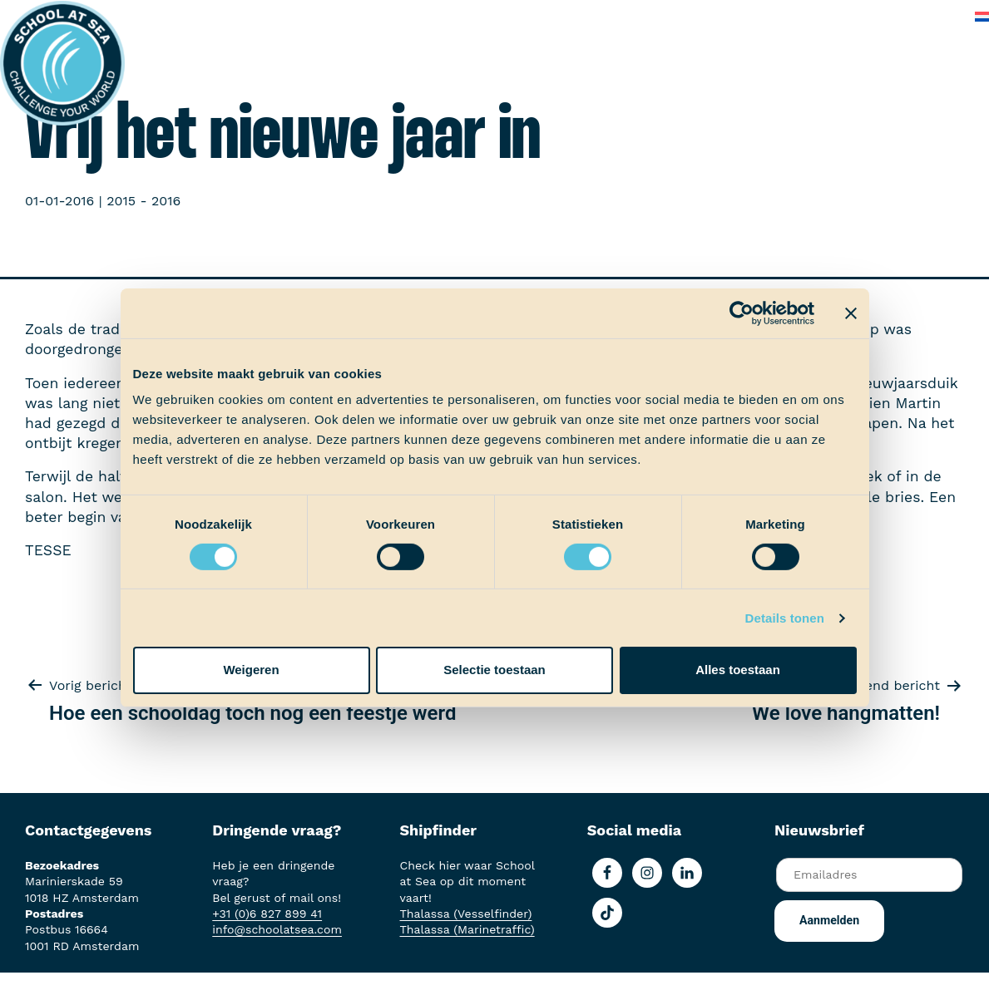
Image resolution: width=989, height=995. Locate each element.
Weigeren (251, 670)
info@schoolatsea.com (277, 929)
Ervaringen (404, 16)
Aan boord (316, 16)
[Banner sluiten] (851, 312)
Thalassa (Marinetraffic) (467, 929)
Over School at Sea (672, 16)
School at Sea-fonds (524, 16)
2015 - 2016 (143, 201)
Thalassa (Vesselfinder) (466, 913)
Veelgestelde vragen (819, 16)
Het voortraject (214, 16)
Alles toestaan (737, 670)
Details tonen (784, 618)
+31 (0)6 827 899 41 (267, 913)
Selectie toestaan (494, 670)
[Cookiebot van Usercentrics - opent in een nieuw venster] (741, 312)
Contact (929, 16)
